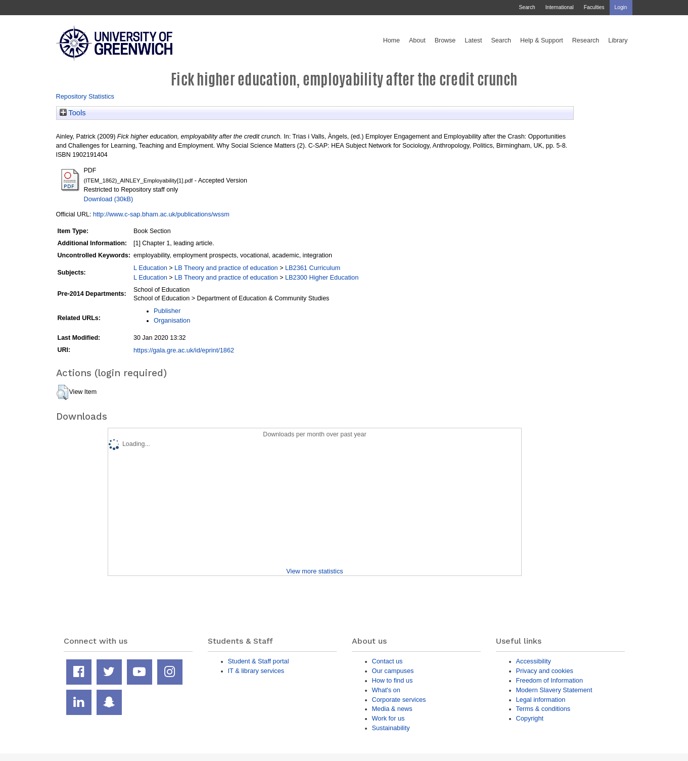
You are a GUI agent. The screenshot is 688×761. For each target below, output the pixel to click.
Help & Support (541, 40)
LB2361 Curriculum (312, 268)
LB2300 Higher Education (321, 277)
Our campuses (393, 671)
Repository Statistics (85, 96)
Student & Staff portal (258, 661)
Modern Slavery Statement (554, 690)
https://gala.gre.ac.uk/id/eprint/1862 (183, 350)
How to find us (392, 680)
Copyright (530, 718)
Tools (73, 113)
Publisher (167, 311)
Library (617, 40)
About (417, 40)
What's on (386, 690)
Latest (473, 40)
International (559, 7)
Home (391, 40)
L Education (150, 268)
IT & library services (256, 671)
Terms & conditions (543, 708)
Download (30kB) (108, 199)
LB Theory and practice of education (226, 268)
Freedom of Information (549, 680)
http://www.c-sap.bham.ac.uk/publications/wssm (161, 214)
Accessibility (533, 661)
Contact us (387, 661)
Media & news (392, 708)
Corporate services (399, 699)
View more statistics (314, 571)
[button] (62, 392)
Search (527, 7)
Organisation (172, 320)
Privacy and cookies (544, 671)
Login (621, 7)
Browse (445, 40)
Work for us (388, 718)
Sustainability (391, 728)
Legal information (541, 699)
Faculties (594, 7)
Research (586, 40)
